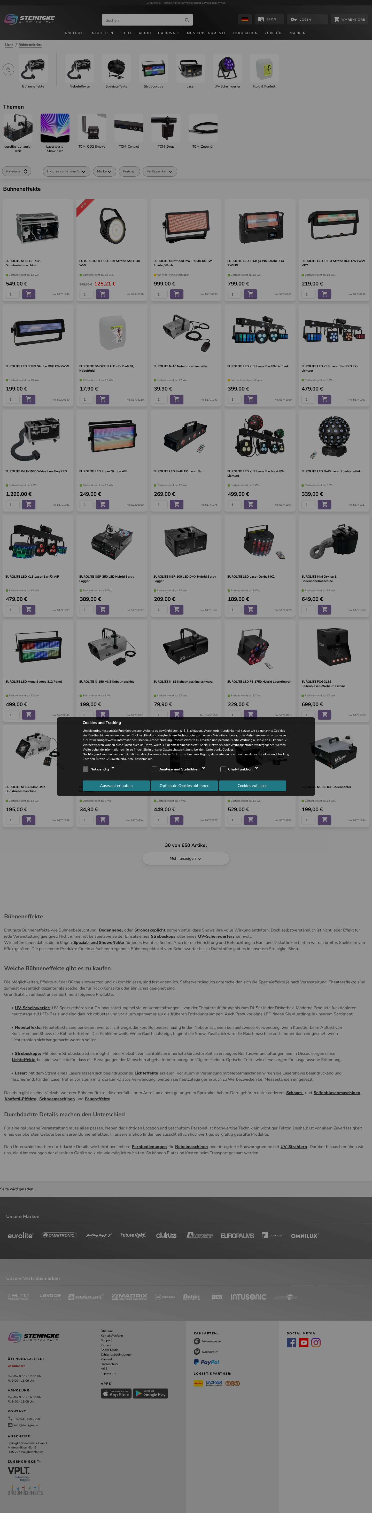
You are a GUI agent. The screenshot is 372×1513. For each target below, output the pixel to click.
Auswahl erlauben (116, 785)
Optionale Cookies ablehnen (185, 785)
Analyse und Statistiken (179, 769)
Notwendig (99, 769)
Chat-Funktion (240, 769)
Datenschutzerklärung (178, 749)
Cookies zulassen (253, 785)
